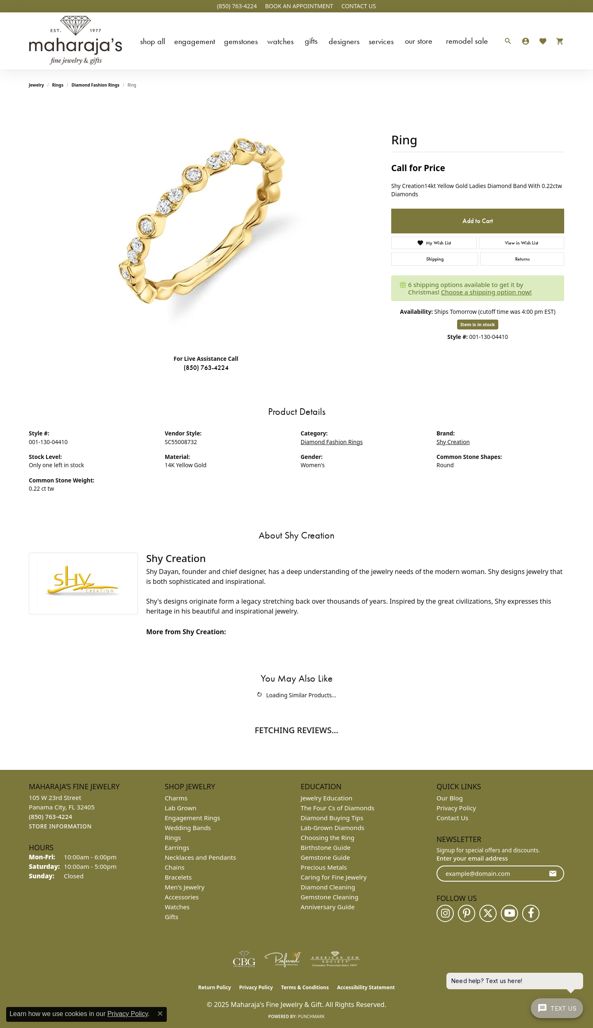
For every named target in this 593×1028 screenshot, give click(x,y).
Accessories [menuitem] (182, 897)
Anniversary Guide (328, 907)
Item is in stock (477, 324)
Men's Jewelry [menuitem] (185, 887)
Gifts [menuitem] (171, 917)
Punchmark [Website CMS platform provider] (311, 1016)
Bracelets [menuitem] (178, 877)
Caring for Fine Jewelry (334, 877)
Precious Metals (324, 867)
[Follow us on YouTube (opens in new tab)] (509, 913)
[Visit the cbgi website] (244, 959)
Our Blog (450, 798)
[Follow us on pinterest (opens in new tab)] (466, 913)
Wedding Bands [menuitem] (188, 827)
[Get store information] (60, 826)
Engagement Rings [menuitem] (192, 818)
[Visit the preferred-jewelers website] (282, 959)
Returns (522, 259)
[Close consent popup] (160, 1013)
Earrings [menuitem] (177, 847)
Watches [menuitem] (177, 907)
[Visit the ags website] (335, 959)
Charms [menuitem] (176, 798)
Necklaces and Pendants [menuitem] (200, 857)
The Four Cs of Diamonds (337, 808)
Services (381, 41)
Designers (344, 41)
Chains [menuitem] (174, 867)
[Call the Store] (50, 816)
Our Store (418, 40)
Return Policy (214, 987)
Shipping (435, 259)
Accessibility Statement (366, 987)
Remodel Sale (467, 40)
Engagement (194, 41)
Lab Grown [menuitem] (180, 808)
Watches (280, 41)
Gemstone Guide (325, 857)
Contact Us (452, 818)
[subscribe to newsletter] (552, 873)
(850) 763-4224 (206, 367)
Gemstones (241, 41)
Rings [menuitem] (173, 837)
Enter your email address (472, 858)
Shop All (152, 41)
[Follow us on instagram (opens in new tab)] (445, 913)
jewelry (36, 85)
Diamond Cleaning (328, 887)
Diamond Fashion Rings (95, 85)
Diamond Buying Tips (332, 818)
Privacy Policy (456, 808)
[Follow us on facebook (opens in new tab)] (530, 913)
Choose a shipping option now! (486, 292)
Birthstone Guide (325, 847)
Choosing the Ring (328, 837)
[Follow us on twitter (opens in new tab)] (488, 913)
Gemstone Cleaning (329, 897)
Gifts (311, 40)
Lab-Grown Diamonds (332, 827)
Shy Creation (453, 442)
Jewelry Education (327, 798)
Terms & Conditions (305, 987)
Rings (57, 85)
